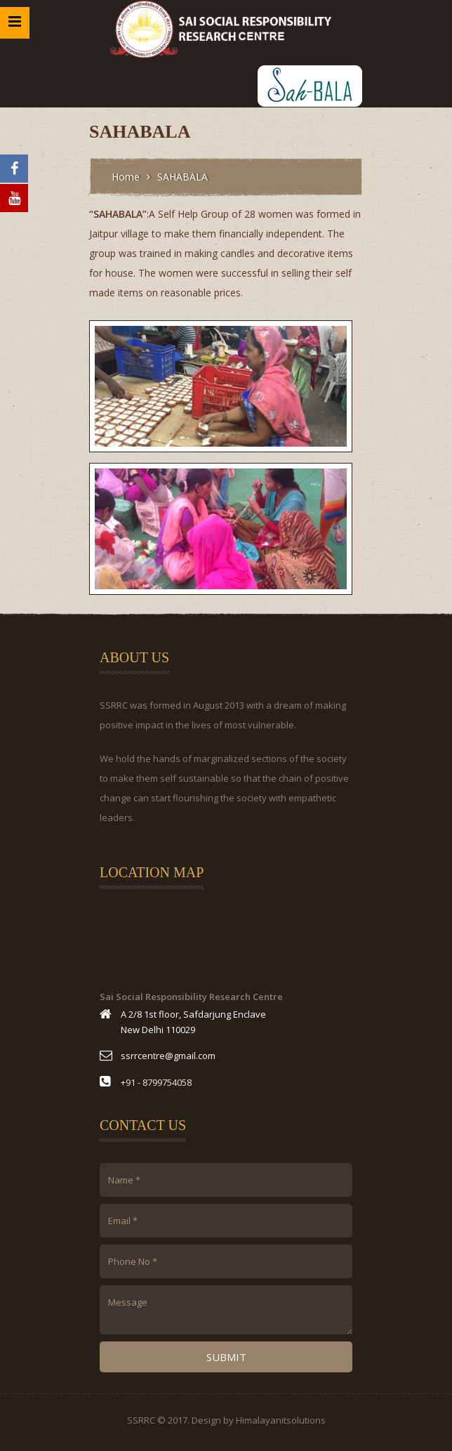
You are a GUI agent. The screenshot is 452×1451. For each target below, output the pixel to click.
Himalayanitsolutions (281, 1420)
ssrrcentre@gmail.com (168, 1055)
